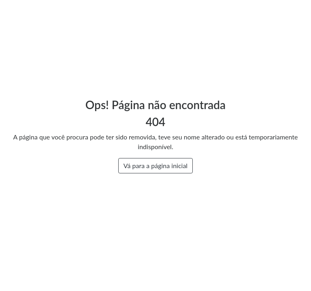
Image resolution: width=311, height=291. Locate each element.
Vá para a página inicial (155, 165)
